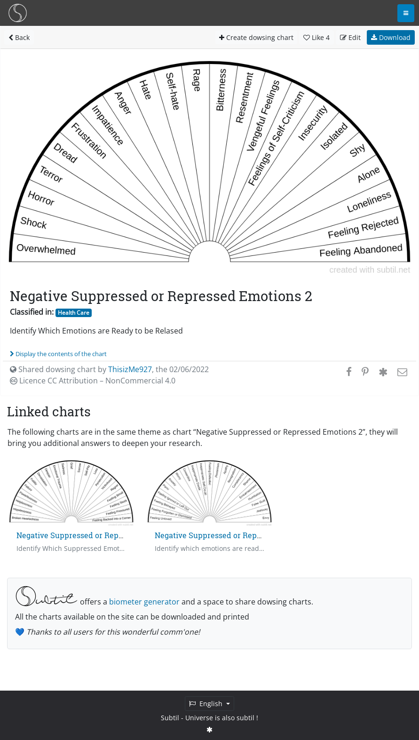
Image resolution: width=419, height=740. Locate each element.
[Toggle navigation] (405, 13)
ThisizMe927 (130, 369)
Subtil (170, 717)
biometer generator (144, 602)
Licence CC (92, 380)
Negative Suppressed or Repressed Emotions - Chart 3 (252, 535)
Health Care (73, 313)
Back (19, 37)
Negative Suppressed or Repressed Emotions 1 (99, 535)
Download (391, 37)
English (206, 703)
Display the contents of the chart (58, 354)
